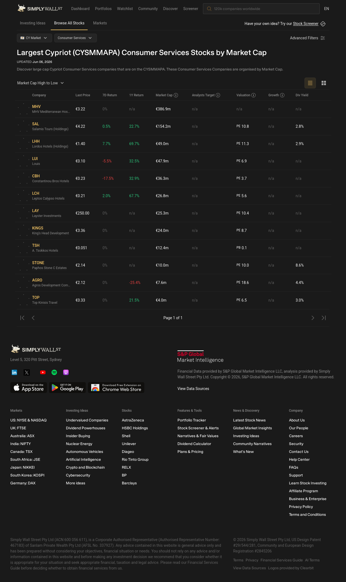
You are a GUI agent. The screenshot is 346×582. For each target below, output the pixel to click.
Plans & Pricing (190, 451)
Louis (36, 164)
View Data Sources (193, 388)
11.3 (242, 143)
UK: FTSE (18, 428)
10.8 (242, 126)
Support (296, 475)
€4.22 (80, 126)
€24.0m (162, 230)
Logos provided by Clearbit (291, 568)
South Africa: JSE (25, 459)
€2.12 (80, 282)
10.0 (242, 265)
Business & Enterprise (307, 499)
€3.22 (80, 109)
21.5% (134, 300)
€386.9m (163, 109)
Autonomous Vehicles (84, 451)
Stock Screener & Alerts (197, 428)
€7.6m (161, 282)
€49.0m (162, 144)
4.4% (300, 282)
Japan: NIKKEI (22, 467)
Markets (100, 23)
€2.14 (80, 265)
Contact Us (298, 451)
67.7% (134, 196)
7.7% (107, 144)
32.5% (134, 161)
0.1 (241, 248)
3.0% (300, 300)
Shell (126, 436)
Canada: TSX (21, 451)
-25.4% (134, 282)
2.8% (300, 126)
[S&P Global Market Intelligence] (200, 357)
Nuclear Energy (79, 444)
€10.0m (162, 265)
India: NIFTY (20, 444)
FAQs (293, 467)
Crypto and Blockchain (85, 467)
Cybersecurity (78, 475)
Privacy (252, 560)
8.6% (300, 265)
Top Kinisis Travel (45, 303)
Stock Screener (306, 23)
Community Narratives (252, 444)
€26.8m (162, 196)
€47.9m (162, 161)
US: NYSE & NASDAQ (28, 420)
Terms (238, 560)
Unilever (129, 444)
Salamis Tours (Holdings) (50, 129)
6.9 (241, 161)
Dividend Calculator (194, 444)
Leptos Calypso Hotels (48, 199)
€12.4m (162, 248)
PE (238, 126)
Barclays (129, 483)
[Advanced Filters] (308, 38)
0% (105, 109)
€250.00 (83, 213)
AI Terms (312, 560)
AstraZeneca (133, 420)
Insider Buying (78, 436)
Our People (298, 428)
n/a (132, 109)
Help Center (299, 459)
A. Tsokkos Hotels (45, 251)
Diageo (128, 451)
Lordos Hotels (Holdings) (50, 147)
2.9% (300, 144)
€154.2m (163, 126)
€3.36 (80, 230)
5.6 (241, 196)
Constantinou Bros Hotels (50, 181)
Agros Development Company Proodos (51, 285)
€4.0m (161, 300)
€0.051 (81, 248)
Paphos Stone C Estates (49, 268)
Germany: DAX (23, 483)
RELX (126, 467)
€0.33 (80, 300)
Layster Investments (47, 216)
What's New (243, 451)
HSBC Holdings (135, 428)
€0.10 (80, 161)
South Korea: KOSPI (27, 475)
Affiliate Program (303, 491)
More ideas (75, 483)
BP (124, 475)
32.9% (134, 178)
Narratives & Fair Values (197, 436)
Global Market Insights (252, 428)
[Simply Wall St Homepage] (40, 8)
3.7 (241, 178)
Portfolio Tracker (191, 420)
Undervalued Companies (87, 420)
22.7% (134, 126)
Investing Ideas (33, 23)
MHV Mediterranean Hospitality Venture (51, 112)
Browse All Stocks (69, 23)
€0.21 (80, 196)
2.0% (107, 196)
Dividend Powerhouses (85, 428)
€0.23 (80, 178)
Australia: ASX (22, 436)
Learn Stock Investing (307, 483)
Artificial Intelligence (83, 459)
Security (296, 444)
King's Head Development (50, 233)
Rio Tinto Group (135, 459)
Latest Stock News (249, 420)
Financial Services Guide (282, 560)
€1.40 (80, 144)
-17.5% (108, 178)
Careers (296, 436)
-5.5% (107, 161)
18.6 (242, 282)
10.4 (242, 213)
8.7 (241, 230)
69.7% (134, 144)
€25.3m (162, 213)
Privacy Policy (301, 506)
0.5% (107, 126)
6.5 (241, 300)
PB (238, 248)
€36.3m (162, 178)
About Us (296, 420)
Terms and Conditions (307, 514)
